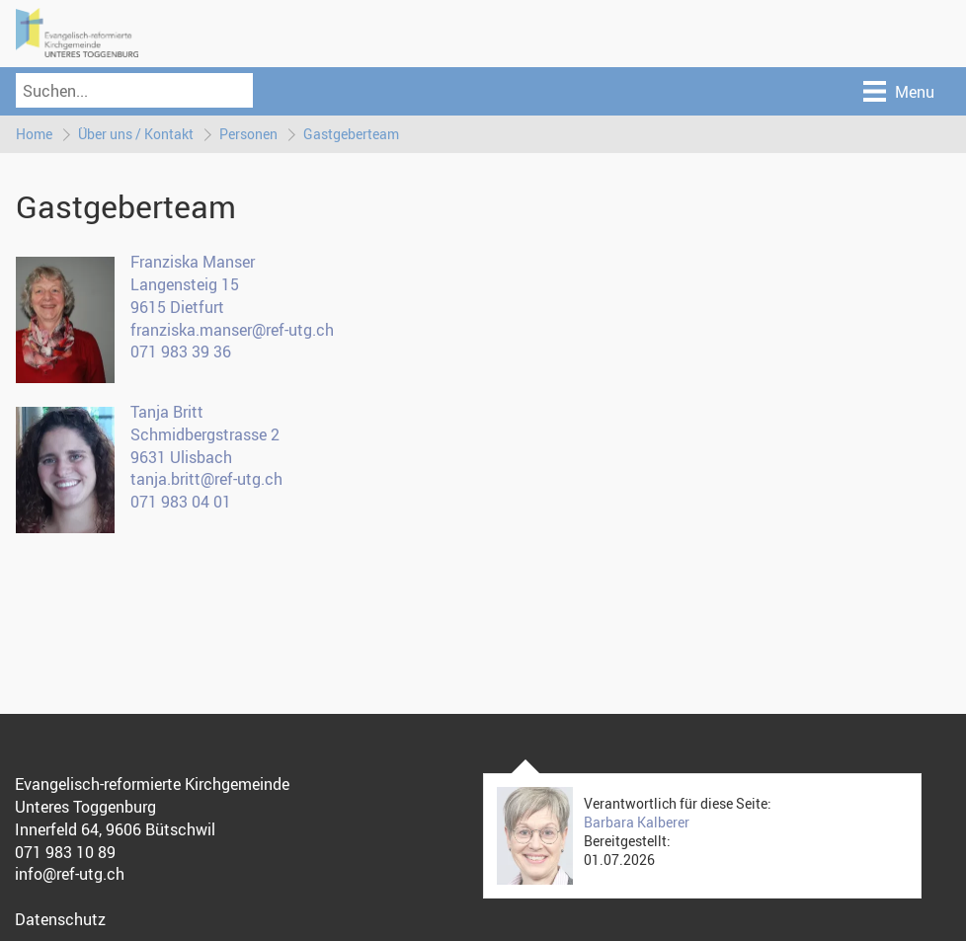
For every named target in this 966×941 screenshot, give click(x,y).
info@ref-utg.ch (69, 874)
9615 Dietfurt (177, 307)
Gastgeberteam (351, 133)
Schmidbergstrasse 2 (205, 434)
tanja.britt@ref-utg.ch (206, 479)
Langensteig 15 (184, 284)
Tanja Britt (166, 412)
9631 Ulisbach (181, 457)
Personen (248, 133)
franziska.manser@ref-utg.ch (232, 330)
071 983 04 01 (180, 501)
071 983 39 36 (180, 351)
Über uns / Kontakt (136, 133)
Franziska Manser (192, 262)
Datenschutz (60, 919)
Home (34, 133)
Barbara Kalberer (636, 822)
